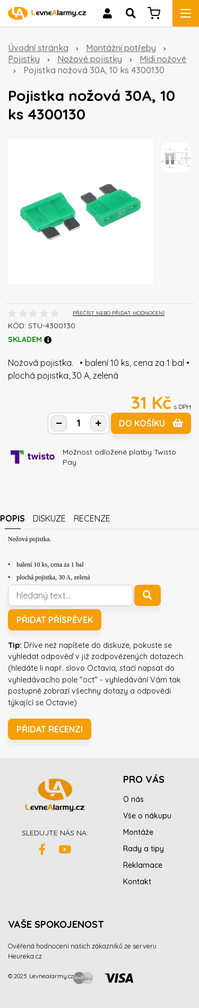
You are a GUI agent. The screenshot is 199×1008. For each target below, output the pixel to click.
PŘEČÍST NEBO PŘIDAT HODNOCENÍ (119, 313)
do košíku (151, 423)
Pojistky (24, 59)
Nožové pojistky (89, 59)
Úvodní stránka (38, 47)
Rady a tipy (143, 848)
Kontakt (137, 881)
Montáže (138, 832)
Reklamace (142, 865)
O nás (133, 799)
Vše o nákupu (147, 816)
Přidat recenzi (49, 729)
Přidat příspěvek (54, 619)
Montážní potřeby (121, 47)
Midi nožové (163, 59)
